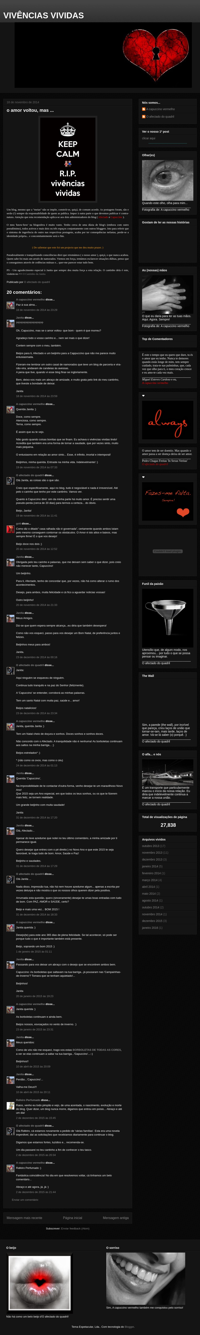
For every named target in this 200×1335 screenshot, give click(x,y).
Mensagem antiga (116, 1218)
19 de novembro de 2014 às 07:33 (36, 467)
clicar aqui (148, 138)
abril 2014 (148, 886)
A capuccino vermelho (30, 299)
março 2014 (150, 880)
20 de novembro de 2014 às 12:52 (36, 548)
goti (18, 523)
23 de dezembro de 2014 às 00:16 (36, 657)
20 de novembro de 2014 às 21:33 (36, 604)
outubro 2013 (150, 846)
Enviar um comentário (25, 1199)
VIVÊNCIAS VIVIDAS (43, 15)
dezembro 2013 (152, 859)
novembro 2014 (152, 914)
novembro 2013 (152, 852)
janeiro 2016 (150, 927)
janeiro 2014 (150, 866)
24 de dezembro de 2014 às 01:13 (36, 765)
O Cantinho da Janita (34, 273)
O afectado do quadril (30, 475)
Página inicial (72, 1218)
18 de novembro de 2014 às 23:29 (36, 309)
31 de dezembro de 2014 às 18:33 (36, 914)
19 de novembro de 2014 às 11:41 (36, 515)
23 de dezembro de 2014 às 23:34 (36, 713)
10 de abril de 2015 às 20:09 (33, 1066)
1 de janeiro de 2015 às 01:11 (34, 951)
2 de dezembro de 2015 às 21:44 (36, 1192)
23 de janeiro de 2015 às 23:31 (34, 1029)
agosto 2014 (150, 900)
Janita (20, 317)
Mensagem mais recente (24, 1218)
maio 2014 (149, 893)
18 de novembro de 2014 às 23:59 (36, 396)
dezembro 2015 (152, 921)
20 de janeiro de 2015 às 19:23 (34, 996)
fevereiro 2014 (151, 873)
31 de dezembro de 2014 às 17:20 (36, 817)
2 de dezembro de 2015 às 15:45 (36, 1118)
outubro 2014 (150, 907)
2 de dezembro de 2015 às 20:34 (36, 1155)
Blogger (129, 1326)
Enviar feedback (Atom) (75, 1228)
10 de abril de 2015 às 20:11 (33, 1092)
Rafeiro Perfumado (28, 1100)
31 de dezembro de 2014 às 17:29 (36, 866)
